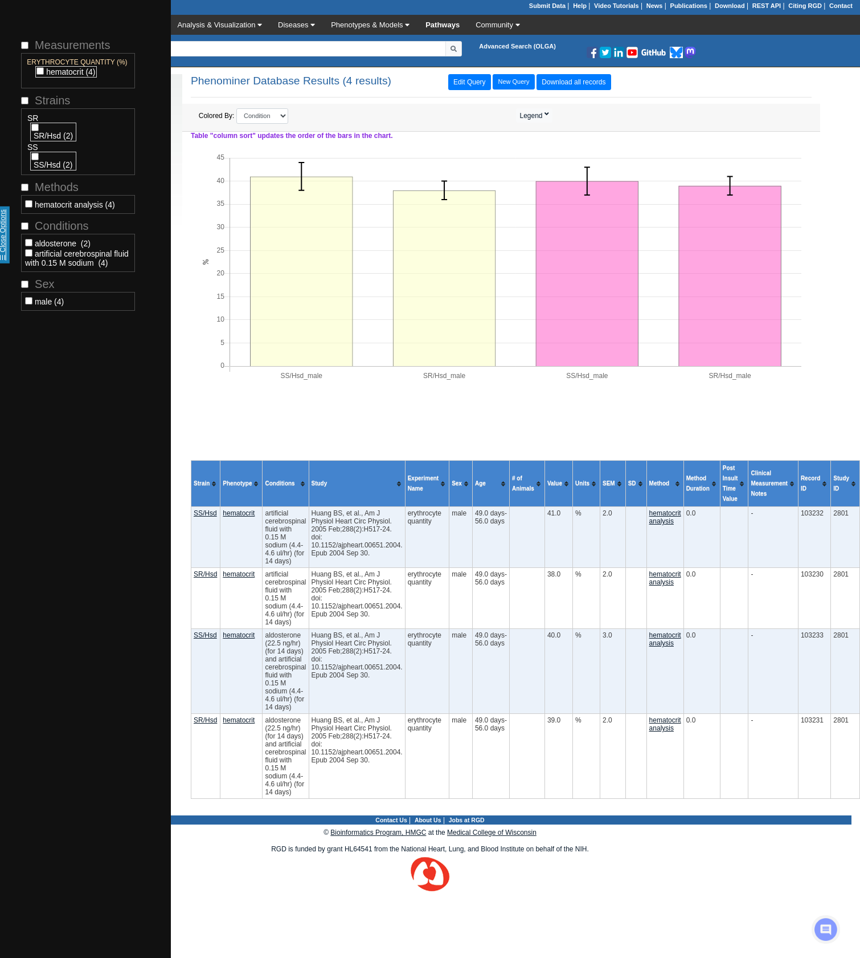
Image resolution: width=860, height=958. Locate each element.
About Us (428, 820)
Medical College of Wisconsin (492, 833)
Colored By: (244, 116)
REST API (766, 5)
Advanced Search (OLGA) (517, 46)
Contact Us (391, 820)
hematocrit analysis (665, 517)
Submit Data (547, 5)
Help (580, 5)
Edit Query (469, 82)
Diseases (296, 25)
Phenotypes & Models (370, 25)
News (654, 5)
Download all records (573, 82)
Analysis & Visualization (219, 25)
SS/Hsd (205, 513)
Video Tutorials (616, 5)
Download (730, 5)
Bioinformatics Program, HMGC (378, 833)
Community (497, 25)
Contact (841, 5)
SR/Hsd (205, 574)
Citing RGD (805, 5)
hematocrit (239, 513)
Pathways (442, 25)
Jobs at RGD (467, 820)
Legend (532, 116)
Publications (688, 5)
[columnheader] (205, 484)
